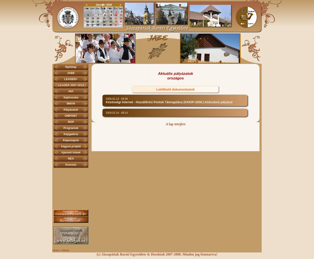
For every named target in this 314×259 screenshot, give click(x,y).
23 (110, 22)
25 (121, 22)
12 (87, 18)
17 (116, 18)
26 (87, 25)
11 (121, 15)
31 (98, 12)
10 (116, 15)
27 (93, 25)
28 (98, 25)
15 (104, 18)
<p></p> (157, 48)
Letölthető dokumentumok (175, 89)
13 (93, 18)
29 (87, 12)
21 (98, 22)
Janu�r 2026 (104, 4)
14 (98, 18)
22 (104, 22)
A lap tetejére (175, 124)
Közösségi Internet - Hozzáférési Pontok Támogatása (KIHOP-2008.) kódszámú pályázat (169, 102)
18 (121, 18)
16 (110, 18)
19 (87, 22)
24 (116, 22)
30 (93, 12)
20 (93, 22)
